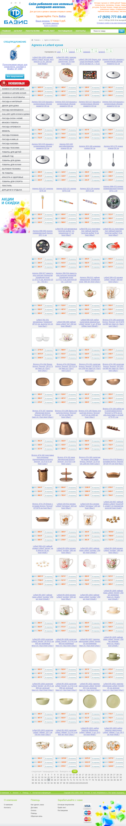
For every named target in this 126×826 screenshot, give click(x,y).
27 (114, 775)
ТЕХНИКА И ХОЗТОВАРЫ (13, 97)
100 (70, 783)
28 (117, 775)
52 (102, 777)
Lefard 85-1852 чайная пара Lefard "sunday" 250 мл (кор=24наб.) (89, 550)
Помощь (26, 793)
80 (99, 780)
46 (83, 777)
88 (33, 783)
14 (74, 775)
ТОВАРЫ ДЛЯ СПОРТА (12, 181)
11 (64, 775)
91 (42, 783)
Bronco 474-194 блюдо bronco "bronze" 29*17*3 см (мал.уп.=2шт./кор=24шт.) (43, 367)
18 (86, 775)
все (56, 771)
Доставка (34, 808)
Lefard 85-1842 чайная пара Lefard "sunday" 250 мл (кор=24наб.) (89, 597)
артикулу (102, 52)
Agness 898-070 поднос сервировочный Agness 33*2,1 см (113, 188)
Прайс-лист (49, 31)
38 (58, 777)
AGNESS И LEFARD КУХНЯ (14, 93)
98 (64, 783)
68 (61, 780)
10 (61, 775)
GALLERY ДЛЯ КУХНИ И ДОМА (16, 114)
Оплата (33, 810)
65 (52, 780)
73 (77, 780)
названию (86, 52)
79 (96, 780)
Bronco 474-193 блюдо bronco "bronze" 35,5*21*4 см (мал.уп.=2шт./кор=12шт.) (66, 367)
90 (39, 783)
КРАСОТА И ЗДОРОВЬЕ (12, 177)
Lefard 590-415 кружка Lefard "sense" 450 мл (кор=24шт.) (113, 279)
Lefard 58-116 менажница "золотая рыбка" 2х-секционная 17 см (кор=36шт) (66, 232)
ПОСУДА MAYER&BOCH (12, 110)
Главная (6, 31)
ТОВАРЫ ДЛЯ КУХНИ (11, 165)
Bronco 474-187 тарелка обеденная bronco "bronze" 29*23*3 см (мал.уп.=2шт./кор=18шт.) (42, 414)
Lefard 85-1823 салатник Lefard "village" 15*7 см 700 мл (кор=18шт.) (42, 732)
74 (80, 780)
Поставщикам (65, 31)
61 (39, 780)
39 (61, 777)
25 (108, 775)
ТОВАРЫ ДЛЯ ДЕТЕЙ (11, 152)
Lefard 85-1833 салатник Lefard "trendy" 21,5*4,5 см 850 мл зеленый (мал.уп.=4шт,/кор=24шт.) (66, 687)
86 (118, 780)
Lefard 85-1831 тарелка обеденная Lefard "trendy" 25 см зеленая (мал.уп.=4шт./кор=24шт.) (113, 687)
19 (89, 775)
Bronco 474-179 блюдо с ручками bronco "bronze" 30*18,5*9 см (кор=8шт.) (113, 461)
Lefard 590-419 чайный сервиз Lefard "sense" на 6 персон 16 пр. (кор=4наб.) (42, 549)
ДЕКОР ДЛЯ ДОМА (10, 106)
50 (95, 777)
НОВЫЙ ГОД (7, 156)
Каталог (18, 31)
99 (67, 783)
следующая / (37, 771)
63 (45, 780)
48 (89, 777)
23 (102, 775)
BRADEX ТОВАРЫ (10, 122)
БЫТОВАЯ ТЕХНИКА (11, 169)
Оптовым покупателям (66, 805)
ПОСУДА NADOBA (10, 144)
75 (83, 780)
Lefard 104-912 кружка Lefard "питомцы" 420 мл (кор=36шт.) (66, 506)
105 (86, 783)
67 (58, 780)
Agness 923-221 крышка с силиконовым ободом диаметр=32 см (113, 61)
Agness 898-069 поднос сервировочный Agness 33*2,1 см (43, 233)
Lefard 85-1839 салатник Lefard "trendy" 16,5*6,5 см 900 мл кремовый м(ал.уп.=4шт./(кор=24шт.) (43, 642)
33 (42, 777)
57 (117, 777)
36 (52, 777)
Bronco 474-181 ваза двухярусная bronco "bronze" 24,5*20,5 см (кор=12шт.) (66, 460)
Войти (62, 16)
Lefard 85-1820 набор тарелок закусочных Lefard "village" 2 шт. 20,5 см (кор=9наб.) (113, 731)
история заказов (51, 23)
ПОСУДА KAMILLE (10, 139)
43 (74, 777)
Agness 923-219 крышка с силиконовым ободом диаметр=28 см (43, 104)
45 (80, 777)
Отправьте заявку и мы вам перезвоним (111, 23)
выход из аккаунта (50, 26)
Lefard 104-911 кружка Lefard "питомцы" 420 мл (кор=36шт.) (89, 506)
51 (99, 777)
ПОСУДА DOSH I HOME (12, 118)
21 (95, 775)
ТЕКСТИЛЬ (7, 186)
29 (121, 775)
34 (45, 777)
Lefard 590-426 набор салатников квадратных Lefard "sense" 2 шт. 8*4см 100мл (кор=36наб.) (90, 323)
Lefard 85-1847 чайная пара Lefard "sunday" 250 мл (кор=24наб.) (42, 597)
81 (102, 780)
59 (33, 780)
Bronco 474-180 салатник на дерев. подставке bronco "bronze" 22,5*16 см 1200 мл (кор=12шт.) (89, 460)
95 (55, 783)
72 (74, 780)
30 (33, 777)
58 (121, 777)
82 (105, 780)
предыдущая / (49, 771)
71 (71, 780)
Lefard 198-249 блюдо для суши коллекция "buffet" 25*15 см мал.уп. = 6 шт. (90, 61)
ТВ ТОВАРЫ (7, 173)
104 (83, 783)
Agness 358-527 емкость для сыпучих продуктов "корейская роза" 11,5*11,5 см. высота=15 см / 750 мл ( (42, 277)
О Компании (4, 793)
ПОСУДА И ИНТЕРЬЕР (12, 101)
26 (111, 775)
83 (108, 780)
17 (83, 775)
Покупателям (33, 31)
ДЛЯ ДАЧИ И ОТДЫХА (12, 190)
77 (90, 780)
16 (80, 775)
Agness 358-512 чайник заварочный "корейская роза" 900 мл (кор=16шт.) (89, 279)
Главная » (37, 40)
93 (49, 783)
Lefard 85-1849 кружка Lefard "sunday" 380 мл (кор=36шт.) (113, 550)
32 (39, 777)
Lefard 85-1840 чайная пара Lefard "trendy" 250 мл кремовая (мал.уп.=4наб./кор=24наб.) (113, 595)
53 (105, 777)
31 (36, 777)
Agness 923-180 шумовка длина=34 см (89, 147)
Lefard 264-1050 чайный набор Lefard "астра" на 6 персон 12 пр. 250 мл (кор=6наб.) (42, 60)
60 (36, 780)
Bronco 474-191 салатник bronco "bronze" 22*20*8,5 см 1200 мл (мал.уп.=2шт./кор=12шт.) (90, 367)
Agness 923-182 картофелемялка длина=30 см (66, 146)
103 (79, 783)
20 (92, 775)
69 (65, 780)
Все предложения (15, 76)
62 (42, 780)
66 (55, 780)
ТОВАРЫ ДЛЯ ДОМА (11, 160)
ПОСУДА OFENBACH (11, 127)
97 (61, 783)
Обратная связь (36, 816)
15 (77, 775)
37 (55, 777)
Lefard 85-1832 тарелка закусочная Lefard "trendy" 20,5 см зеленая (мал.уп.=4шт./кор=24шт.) (90, 687)
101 (73, 783)
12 (67, 775)
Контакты (81, 31)
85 (115, 780)
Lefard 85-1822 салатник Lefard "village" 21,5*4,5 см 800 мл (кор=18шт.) (66, 732)
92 (45, 783)
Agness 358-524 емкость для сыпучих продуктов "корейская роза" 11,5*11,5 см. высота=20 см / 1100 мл (66, 277)
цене (59, 52)
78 (93, 780)
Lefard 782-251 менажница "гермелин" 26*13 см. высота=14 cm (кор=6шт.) (42, 323)
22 (99, 775)
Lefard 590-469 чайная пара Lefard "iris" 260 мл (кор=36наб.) (66, 324)
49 (92, 777)
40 (64, 777)
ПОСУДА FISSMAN (10, 135)
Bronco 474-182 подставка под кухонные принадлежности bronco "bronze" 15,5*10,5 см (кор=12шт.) (43, 459)
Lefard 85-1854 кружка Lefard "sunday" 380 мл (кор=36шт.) (66, 550)
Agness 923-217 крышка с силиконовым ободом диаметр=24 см (90, 104)
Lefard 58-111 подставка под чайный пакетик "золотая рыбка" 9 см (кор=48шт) (89, 232)
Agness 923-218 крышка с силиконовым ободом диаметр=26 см (66, 104)
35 (49, 777)
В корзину (48, 87)
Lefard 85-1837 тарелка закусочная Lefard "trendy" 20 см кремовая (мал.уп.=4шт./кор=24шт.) (90, 642)
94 (52, 783)
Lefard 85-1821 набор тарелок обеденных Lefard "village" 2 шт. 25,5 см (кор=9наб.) (89, 731)
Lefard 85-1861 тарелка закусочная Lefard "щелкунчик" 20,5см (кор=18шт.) (66, 60)
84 (112, 780)
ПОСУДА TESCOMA (10, 148)
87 (121, 780)
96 (58, 783)
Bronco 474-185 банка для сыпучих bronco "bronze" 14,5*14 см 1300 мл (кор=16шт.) (90, 414)
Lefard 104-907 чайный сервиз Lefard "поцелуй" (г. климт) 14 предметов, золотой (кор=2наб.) (113, 505)
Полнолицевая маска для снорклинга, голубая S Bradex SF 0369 (14, 67)
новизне (72, 52)
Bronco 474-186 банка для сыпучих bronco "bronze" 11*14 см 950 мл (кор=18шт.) (66, 414)
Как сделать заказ (37, 805)
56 (114, 777)
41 (67, 777)
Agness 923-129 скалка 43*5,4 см (89, 190)
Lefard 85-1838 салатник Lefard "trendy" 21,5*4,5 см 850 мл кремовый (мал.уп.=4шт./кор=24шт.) (66, 642)
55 (111, 777)
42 (70, 777)
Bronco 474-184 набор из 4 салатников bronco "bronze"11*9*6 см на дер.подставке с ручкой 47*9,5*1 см (113, 413)
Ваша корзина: (43, 21)
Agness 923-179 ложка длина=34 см (113, 147)
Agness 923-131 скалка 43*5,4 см (66, 190)
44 (77, 777)
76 (86, 780)
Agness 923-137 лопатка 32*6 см (42, 190)
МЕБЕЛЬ (6, 131)
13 (70, 775)
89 (36, 783)
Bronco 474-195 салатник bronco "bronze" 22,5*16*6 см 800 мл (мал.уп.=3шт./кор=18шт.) (113, 323)
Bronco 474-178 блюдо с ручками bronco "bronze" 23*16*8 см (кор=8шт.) (42, 506)
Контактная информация (42, 793)
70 (68, 780)
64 (49, 780)
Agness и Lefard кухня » (52, 40)
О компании (8, 805)
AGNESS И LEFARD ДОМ (13, 89)
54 (108, 777)
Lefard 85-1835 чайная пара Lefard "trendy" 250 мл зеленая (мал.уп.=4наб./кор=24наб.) (113, 641)
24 (105, 775)
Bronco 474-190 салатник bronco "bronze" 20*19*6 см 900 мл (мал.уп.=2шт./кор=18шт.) (113, 367)
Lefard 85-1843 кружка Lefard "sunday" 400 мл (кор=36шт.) (66, 597)
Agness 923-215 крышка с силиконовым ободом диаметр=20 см (43, 146)
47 (86, 777)
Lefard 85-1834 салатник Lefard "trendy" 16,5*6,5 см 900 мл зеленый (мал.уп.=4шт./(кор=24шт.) (43, 687)
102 (76, 783)
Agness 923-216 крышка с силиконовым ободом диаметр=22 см (113, 104)
